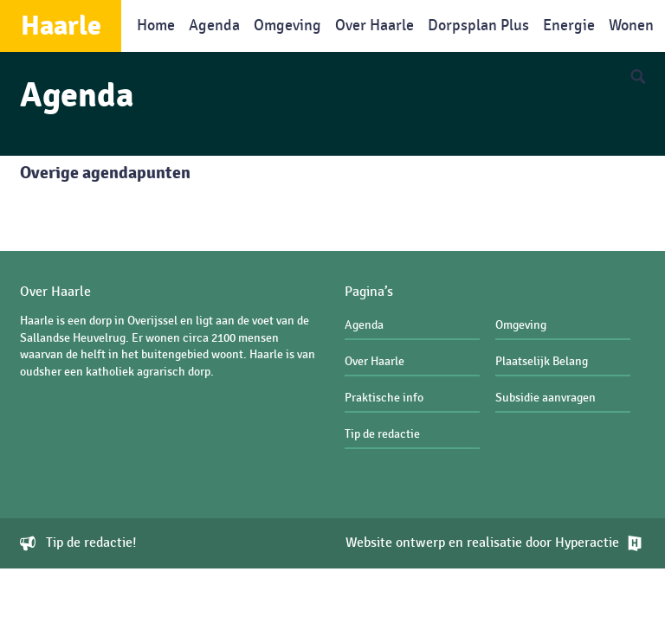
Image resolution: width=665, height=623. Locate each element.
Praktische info (384, 397)
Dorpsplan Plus (478, 25)
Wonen (631, 25)
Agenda (214, 25)
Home (156, 25)
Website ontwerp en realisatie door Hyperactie (482, 543)
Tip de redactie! (91, 543)
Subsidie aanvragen (545, 397)
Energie (569, 25)
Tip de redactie (382, 434)
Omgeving (287, 25)
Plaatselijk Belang (541, 361)
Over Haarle (374, 25)
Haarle (61, 26)
